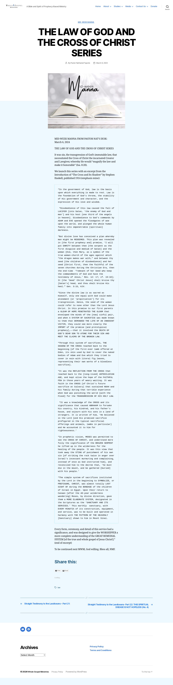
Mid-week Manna (86, 26)
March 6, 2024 (102, 67)
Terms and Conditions (102, 657)
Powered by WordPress (79, 679)
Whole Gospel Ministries (39, 679)
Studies (117, 8)
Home (98, 8)
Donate (154, 8)
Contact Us (141, 8)
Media (128, 8)
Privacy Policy (97, 653)
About (106, 8)
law (59, 591)
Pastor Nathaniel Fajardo (80, 67)
